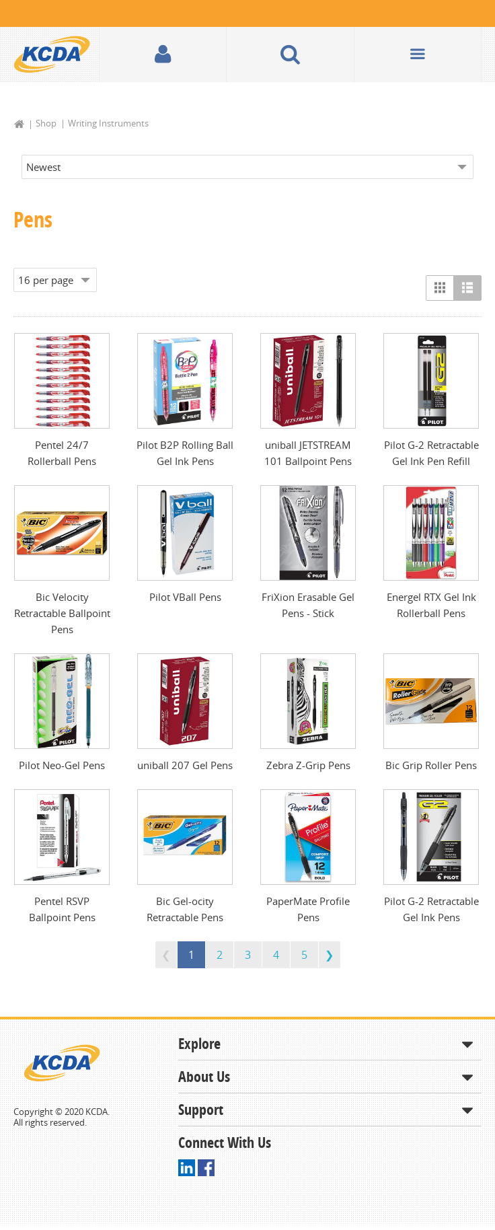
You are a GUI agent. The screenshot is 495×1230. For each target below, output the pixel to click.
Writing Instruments (108, 123)
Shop (46, 123)
